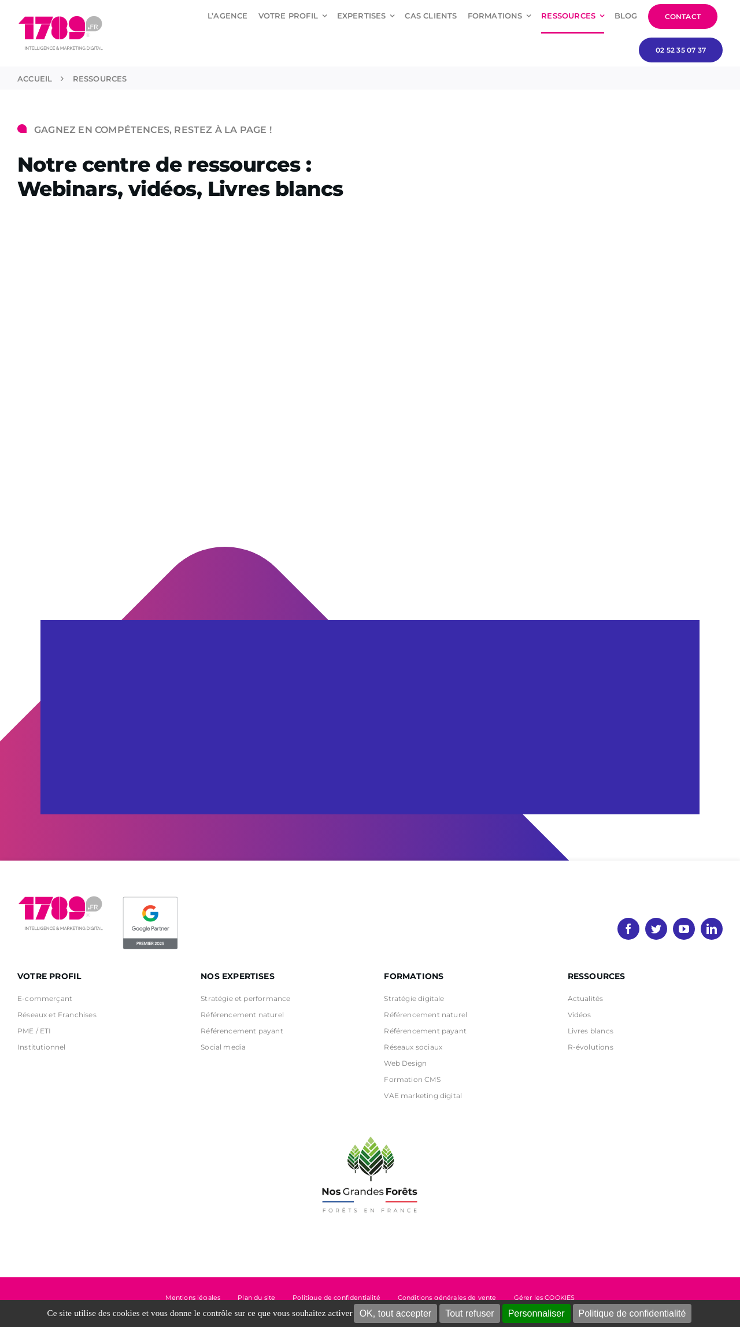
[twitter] (656, 929)
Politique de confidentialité (632, 1313)
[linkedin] (712, 929)
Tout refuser (469, 1313)
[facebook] (628, 929)
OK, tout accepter (396, 1313)
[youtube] (684, 929)
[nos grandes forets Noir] (370, 1130)
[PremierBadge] (150, 898)
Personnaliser (536, 1313)
